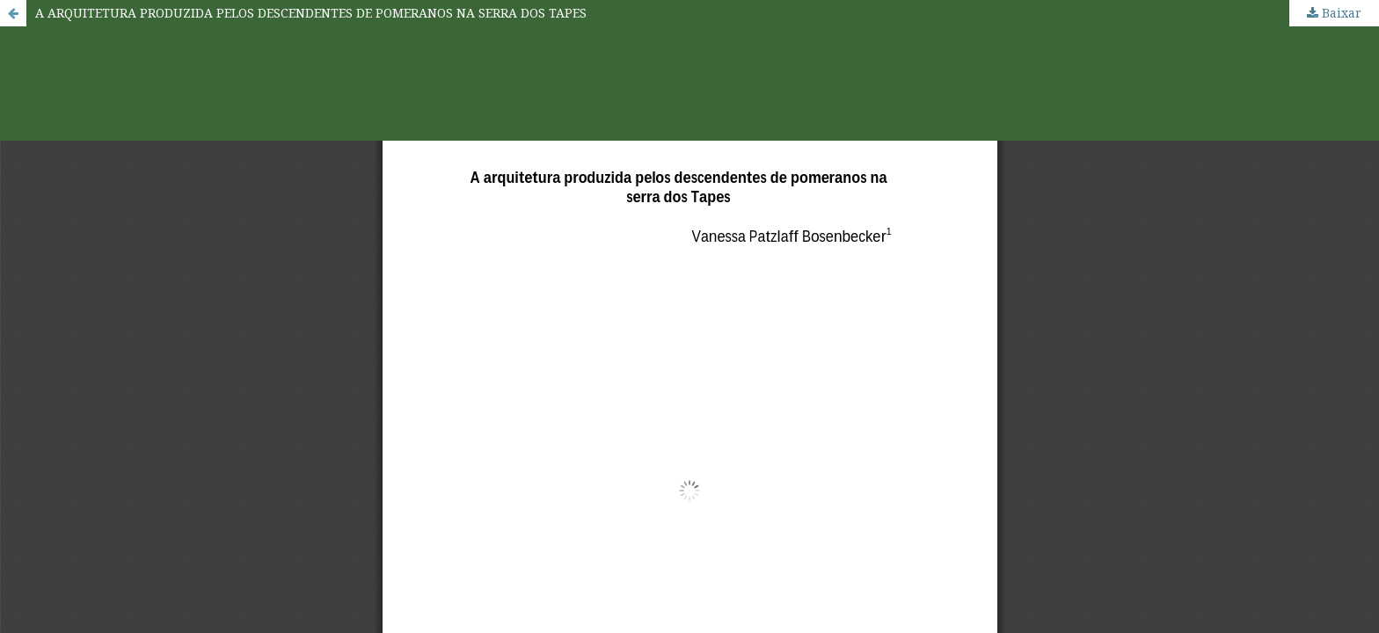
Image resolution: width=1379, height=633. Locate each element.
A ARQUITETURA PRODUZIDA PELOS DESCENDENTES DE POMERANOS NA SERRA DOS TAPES (311, 12)
